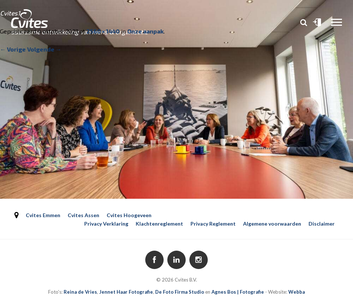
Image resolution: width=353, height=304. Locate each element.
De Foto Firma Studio (179, 292)
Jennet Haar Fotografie (126, 292)
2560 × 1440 (103, 31)
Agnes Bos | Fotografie (237, 292)
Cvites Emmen (43, 215)
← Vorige (13, 49)
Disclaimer (322, 223)
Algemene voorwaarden (272, 223)
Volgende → (44, 49)
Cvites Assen (83, 215)
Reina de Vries (80, 292)
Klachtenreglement (159, 223)
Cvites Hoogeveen (129, 215)
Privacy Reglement (213, 223)
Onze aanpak (145, 31)
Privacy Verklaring (106, 223)
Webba (296, 292)
